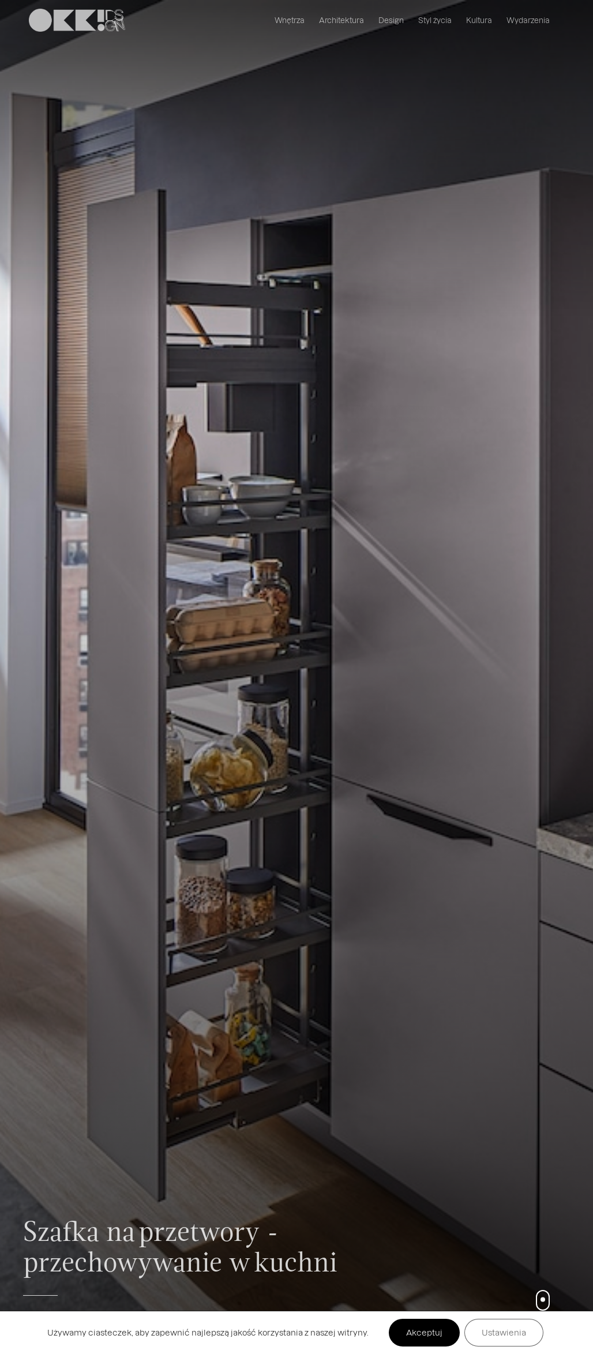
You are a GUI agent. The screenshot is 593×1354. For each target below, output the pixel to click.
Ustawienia (504, 1332)
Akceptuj (424, 1332)
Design (391, 20)
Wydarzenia (528, 20)
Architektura (341, 20)
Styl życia (435, 20)
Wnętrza (290, 20)
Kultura (479, 20)
